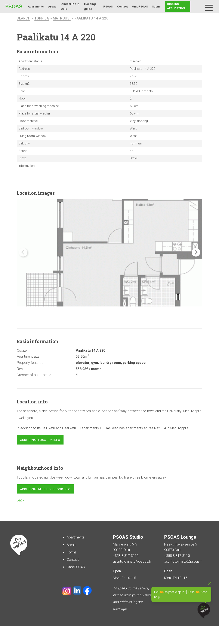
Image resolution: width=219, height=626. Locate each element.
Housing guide (90, 6)
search (23, 18)
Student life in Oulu (70, 6)
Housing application (176, 6)
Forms (72, 552)
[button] (196, 252)
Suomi (156, 6)
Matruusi (62, 18)
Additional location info (40, 440)
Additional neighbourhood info (45, 489)
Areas (52, 6)
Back (20, 500)
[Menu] (209, 8)
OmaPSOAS (140, 6)
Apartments (36, 6)
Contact (122, 6)
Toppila (41, 18)
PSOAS (108, 6)
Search (198, 6)
